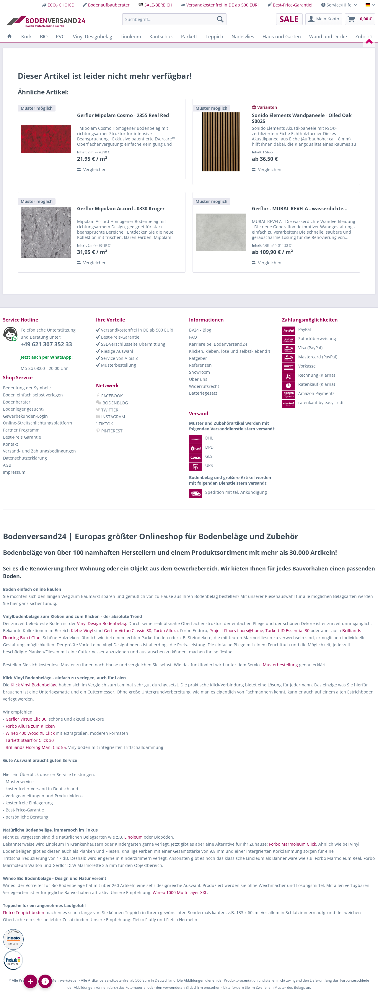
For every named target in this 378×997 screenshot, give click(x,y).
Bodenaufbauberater (109, 5)
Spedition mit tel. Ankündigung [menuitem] (228, 492)
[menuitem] (58, 5)
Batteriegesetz (203, 393)
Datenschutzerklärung (25, 458)
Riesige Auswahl (114, 351)
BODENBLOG (112, 403)
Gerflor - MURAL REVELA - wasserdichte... (300, 209)
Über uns (198, 379)
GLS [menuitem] (201, 456)
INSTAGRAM (110, 416)
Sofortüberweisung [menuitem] (309, 338)
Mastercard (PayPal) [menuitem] (309, 357)
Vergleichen (92, 169)
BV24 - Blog (200, 330)
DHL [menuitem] (201, 438)
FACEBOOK (109, 396)
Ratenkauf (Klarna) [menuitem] (308, 384)
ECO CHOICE (61, 5)
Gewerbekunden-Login (25, 416)
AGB (7, 465)
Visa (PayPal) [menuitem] (302, 347)
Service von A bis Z (117, 358)
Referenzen (200, 365)
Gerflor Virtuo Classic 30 (127, 630)
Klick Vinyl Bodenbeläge (34, 685)
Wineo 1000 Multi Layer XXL (180, 892)
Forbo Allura (166, 630)
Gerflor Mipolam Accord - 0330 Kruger (120, 209)
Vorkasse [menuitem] (299, 366)
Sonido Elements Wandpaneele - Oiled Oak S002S (302, 118)
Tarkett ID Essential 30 (287, 630)
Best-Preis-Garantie (117, 337)
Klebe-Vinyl (82, 630)
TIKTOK (104, 424)
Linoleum (133, 837)
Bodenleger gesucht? (23, 409)
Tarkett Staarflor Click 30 (30, 740)
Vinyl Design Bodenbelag (101, 623)
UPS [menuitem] (201, 465)
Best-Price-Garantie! (292, 5)
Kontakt (10, 444)
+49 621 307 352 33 (46, 344)
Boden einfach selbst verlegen (33, 395)
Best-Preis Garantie (22, 437)
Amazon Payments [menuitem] (308, 393)
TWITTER (107, 410)
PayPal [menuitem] (296, 329)
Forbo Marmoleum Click (292, 844)
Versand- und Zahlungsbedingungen (39, 451)
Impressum (14, 472)
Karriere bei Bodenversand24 (218, 344)
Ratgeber (198, 358)
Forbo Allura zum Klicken (30, 726)
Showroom (199, 372)
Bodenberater (16, 402)
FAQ (193, 337)
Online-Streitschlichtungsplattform (37, 423)
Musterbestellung (116, 365)
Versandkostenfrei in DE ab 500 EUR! (222, 5)
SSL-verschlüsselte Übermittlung (130, 344)
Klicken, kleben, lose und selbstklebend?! (229, 351)
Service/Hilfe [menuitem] (337, 5)
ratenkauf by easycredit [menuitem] (313, 402)
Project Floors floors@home (236, 630)
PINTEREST (109, 431)
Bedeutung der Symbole (27, 388)
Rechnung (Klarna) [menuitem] (308, 375)
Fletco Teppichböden (23, 912)
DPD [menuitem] (201, 447)
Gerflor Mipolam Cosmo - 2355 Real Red (123, 115)
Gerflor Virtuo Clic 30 (26, 719)
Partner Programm (21, 430)
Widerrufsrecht (204, 386)
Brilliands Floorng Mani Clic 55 (36, 747)
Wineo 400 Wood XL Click (30, 733)
